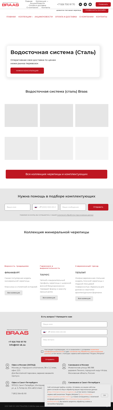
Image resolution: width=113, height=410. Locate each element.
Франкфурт (12, 272)
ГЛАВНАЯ (11, 17)
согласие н (74, 352)
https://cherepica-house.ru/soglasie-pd (62, 392)
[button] (27, 71)
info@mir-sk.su (18, 4)
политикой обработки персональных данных (75, 215)
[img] (6, 11)
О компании (86, 17)
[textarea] (74, 341)
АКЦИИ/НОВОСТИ (44, 17)
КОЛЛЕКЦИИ (24, 17)
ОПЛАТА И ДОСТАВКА (66, 17)
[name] (74, 324)
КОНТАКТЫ (101, 17)
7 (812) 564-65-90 (19, 393)
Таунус (44, 274)
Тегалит (80, 272)
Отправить (49, 359)
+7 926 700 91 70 (99, 4)
